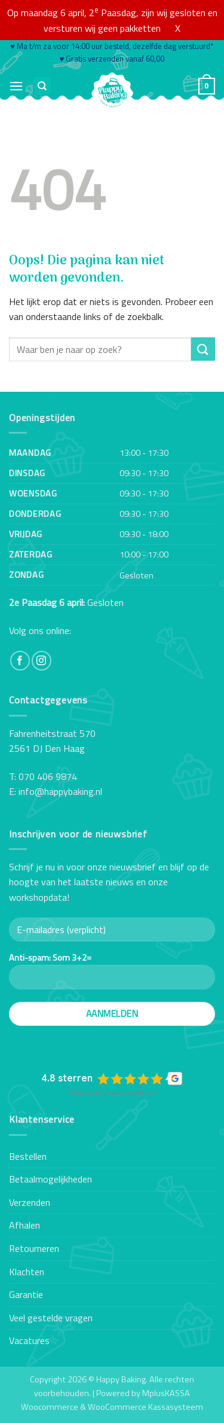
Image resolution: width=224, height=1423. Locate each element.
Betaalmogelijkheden (50, 1179)
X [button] (177, 28)
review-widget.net (129, 1093)
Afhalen (24, 1225)
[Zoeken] (42, 86)
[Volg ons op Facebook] (20, 661)
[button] (16, 85)
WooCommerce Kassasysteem (145, 1406)
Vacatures (29, 1340)
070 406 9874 (48, 776)
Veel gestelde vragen (51, 1318)
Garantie (26, 1294)
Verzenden (29, 1202)
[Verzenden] (203, 349)
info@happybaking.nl (60, 791)
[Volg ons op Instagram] (41, 661)
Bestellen (28, 1156)
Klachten (26, 1271)
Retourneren (34, 1248)
